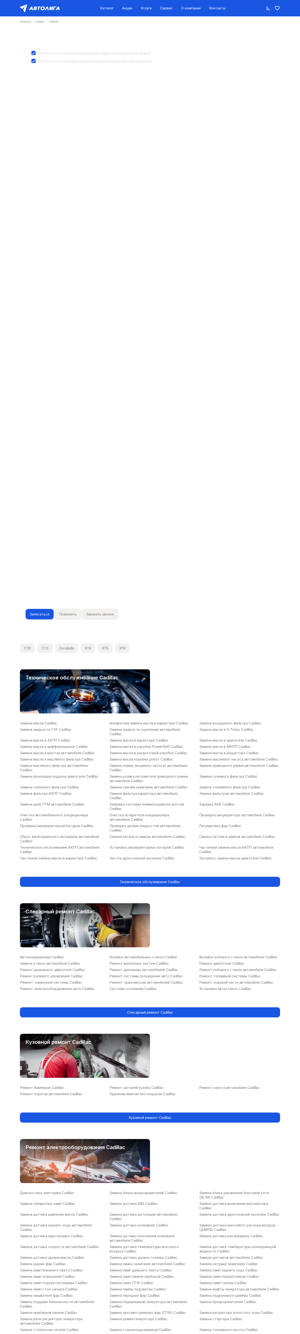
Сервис (166, 8)
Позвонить (68, 614)
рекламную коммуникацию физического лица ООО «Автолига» (107, 61)
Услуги (146, 8)
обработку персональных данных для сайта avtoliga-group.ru (106, 53)
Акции (127, 8)
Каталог (107, 8)
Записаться (39, 614)
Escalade (66, 648)
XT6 (122, 648)
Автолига (25, 21)
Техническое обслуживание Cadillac (150, 882)
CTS (45, 648)
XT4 (88, 648)
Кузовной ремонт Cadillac (150, 1117)
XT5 (105, 648)
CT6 (27, 648)
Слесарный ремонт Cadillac (150, 1012)
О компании (191, 8)
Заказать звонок (100, 614)
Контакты (217, 8)
